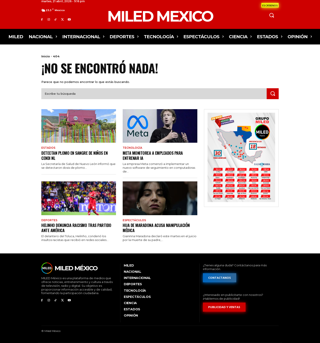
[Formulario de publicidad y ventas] (224, 307)
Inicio (45, 56)
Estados (48, 147)
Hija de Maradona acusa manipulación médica (158, 227)
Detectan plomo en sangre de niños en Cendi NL (76, 155)
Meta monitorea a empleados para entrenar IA (155, 155)
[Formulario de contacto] (270, 5)
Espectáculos (134, 220)
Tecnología (132, 147)
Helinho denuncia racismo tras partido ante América (78, 227)
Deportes (49, 220)
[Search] (273, 93)
